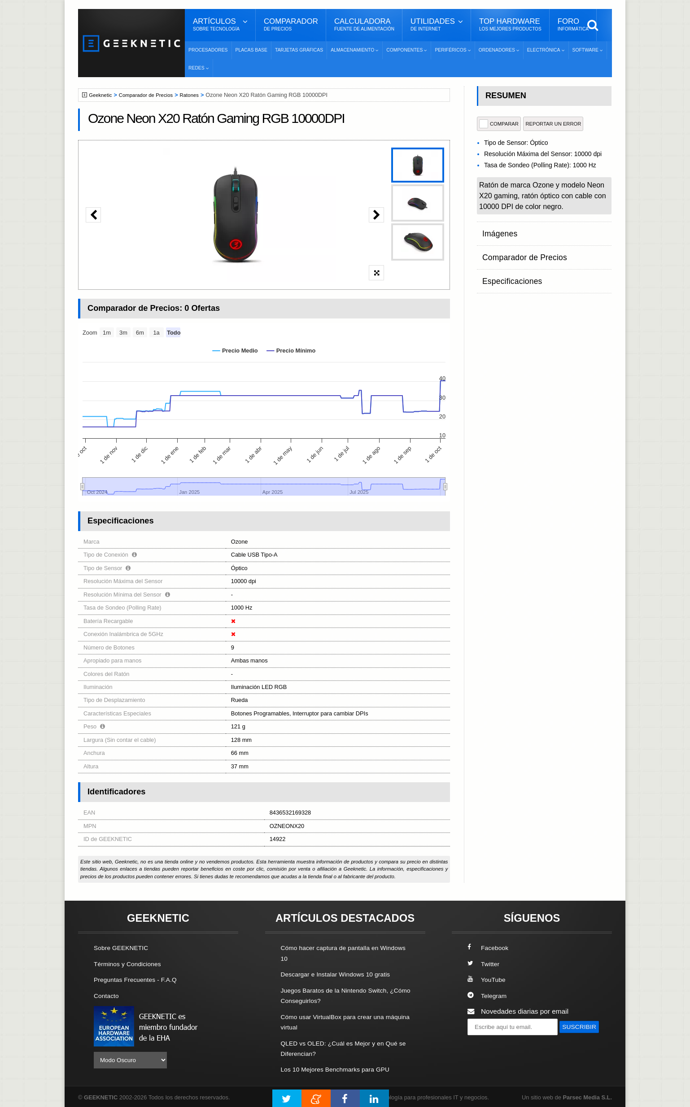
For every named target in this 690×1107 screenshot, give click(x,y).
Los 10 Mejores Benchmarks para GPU (341, 1068)
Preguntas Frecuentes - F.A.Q (139, 979)
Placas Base (251, 50)
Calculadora (364, 24)
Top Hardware (510, 24)
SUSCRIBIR (489, 1042)
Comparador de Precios (151, 95)
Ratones (198, 95)
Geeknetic (102, 95)
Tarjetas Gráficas (299, 50)
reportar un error (553, 123)
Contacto (108, 995)
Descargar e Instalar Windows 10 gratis (341, 974)
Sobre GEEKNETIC (124, 947)
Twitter (484, 964)
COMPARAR (499, 123)
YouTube (487, 979)
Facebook (489, 947)
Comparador (291, 24)
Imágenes (497, 230)
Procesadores (208, 50)
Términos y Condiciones (131, 964)
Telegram (488, 995)
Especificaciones (508, 265)
